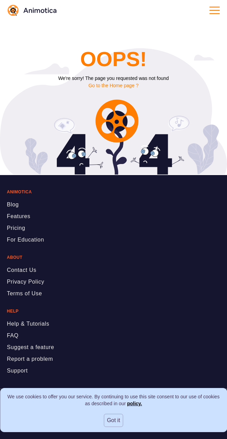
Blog (13, 204)
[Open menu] (214, 10)
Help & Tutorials (28, 324)
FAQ (13, 335)
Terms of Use (24, 293)
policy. (134, 403)
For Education (25, 240)
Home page (122, 85)
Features (18, 216)
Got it (113, 420)
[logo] (31, 10)
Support (17, 371)
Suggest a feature (30, 347)
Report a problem (30, 359)
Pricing (16, 228)
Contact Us (22, 270)
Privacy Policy (25, 282)
